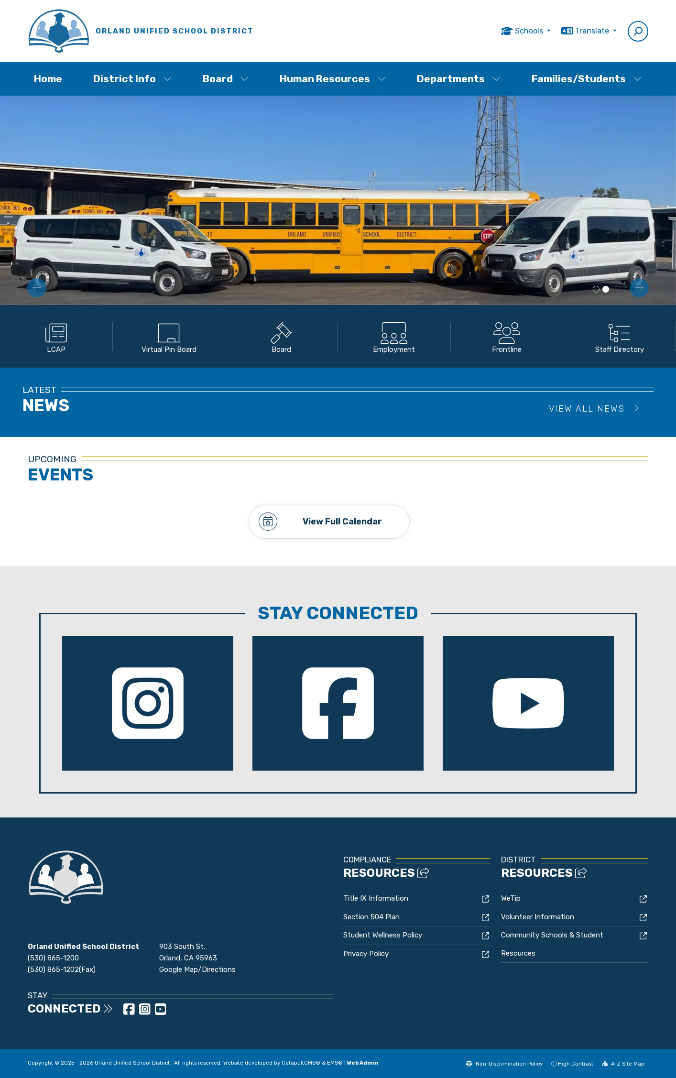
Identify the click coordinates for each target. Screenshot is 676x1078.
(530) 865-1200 (53, 958)
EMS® (335, 1062)
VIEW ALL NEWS (594, 408)
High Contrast (575, 1063)
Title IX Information (375, 897)
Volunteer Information (537, 916)
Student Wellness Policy (382, 934)
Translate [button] (593, 30)
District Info (132, 79)
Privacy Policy (366, 953)
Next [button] (639, 287)
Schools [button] (530, 30)
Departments (459, 79)
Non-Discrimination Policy (504, 1063)
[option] (338, 200)
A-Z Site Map (623, 1063)
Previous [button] (36, 287)
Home (48, 79)
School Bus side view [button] (606, 289)
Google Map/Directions (197, 969)
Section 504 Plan (371, 916)
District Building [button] (596, 289)
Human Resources (333, 79)
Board (226, 79)
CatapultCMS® (301, 1062)
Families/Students (587, 79)
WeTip (511, 897)
